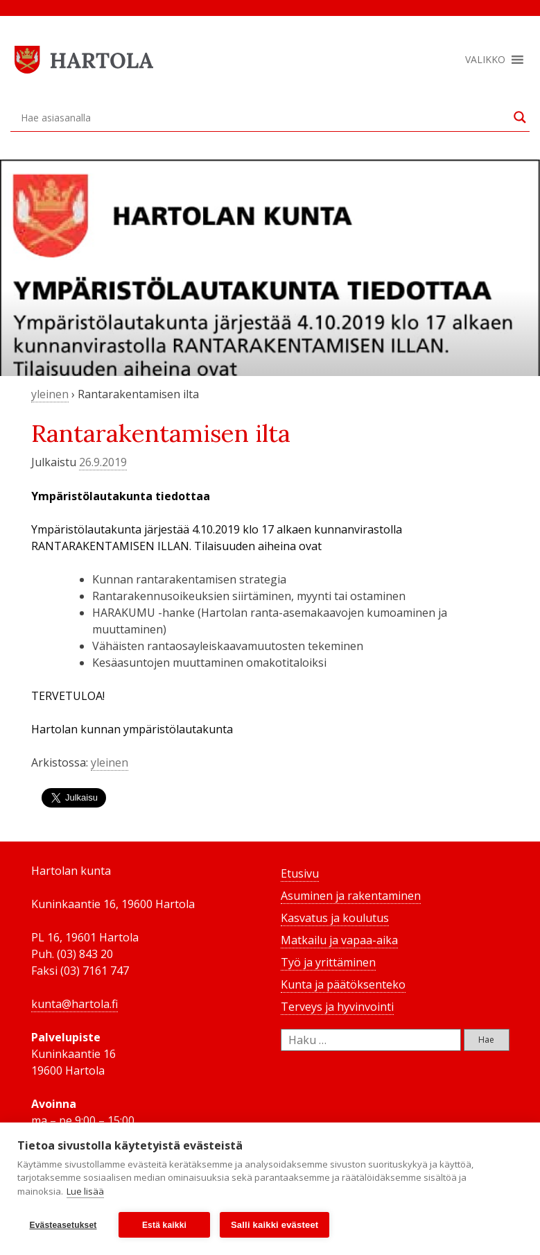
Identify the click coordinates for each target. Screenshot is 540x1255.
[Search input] (264, 117)
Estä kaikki (164, 1225)
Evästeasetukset (62, 1225)
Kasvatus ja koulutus (335, 917)
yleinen (50, 394)
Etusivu (300, 873)
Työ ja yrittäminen (328, 962)
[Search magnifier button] (520, 117)
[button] (485, 59)
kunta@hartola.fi (74, 1003)
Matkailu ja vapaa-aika (339, 940)
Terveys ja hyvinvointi (337, 1006)
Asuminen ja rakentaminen (351, 895)
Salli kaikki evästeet (274, 1225)
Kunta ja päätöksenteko (343, 984)
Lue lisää (85, 1191)
